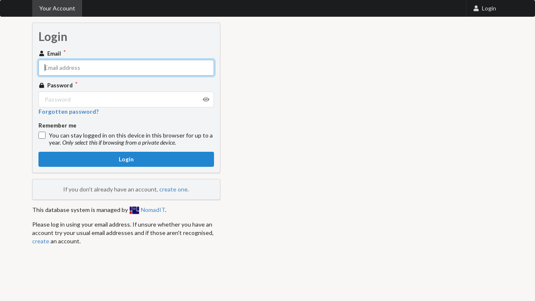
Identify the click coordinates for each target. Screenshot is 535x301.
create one (173, 189)
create (40, 241)
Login (484, 8)
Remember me (57, 125)
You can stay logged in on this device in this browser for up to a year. (131, 139)
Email (50, 53)
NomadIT (147, 209)
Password (56, 85)
